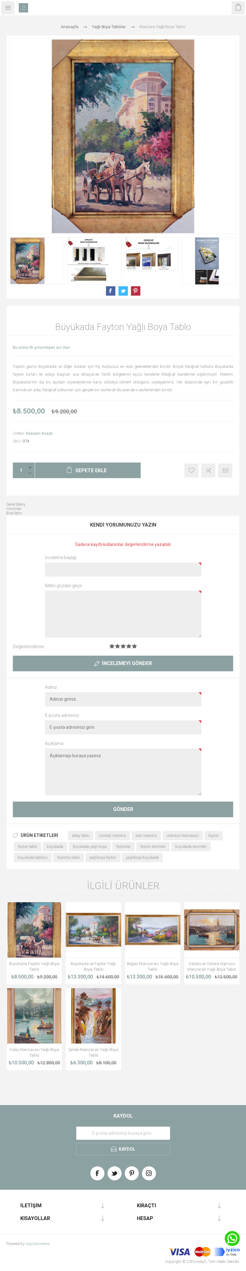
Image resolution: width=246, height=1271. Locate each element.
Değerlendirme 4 (129, 646)
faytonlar (123, 846)
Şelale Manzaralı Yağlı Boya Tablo (93, 1052)
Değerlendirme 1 (112, 646)
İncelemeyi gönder (127, 663)
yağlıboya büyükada (142, 857)
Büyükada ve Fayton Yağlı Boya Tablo (93, 966)
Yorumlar (13, 509)
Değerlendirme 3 (123, 646)
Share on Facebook (110, 291)
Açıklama (54, 743)
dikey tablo (80, 835)
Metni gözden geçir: (64, 585)
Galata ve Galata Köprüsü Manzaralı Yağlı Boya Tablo (211, 966)
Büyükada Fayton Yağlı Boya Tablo (34, 966)
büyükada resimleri (191, 846)
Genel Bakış (15, 504)
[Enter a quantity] (19, 470)
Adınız (51, 687)
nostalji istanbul (112, 835)
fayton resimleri (153, 846)
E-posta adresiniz (62, 715)
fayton (213, 835)
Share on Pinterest (135, 291)
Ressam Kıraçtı (39, 433)
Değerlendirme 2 (117, 646)
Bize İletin (14, 513)
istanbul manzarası (183, 835)
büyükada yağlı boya (90, 846)
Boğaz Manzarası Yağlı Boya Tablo (152, 966)
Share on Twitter (123, 291)
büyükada (55, 846)
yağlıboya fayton (102, 857)
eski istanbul (146, 835)
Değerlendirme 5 (134, 646)
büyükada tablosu (33, 857)
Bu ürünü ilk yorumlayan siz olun (41, 347)
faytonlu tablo (68, 857)
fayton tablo (27, 846)
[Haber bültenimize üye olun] (123, 1133)
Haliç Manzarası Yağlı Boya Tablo (34, 1052)
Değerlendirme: (29, 646)
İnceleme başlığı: (61, 557)
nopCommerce (37, 1244)
